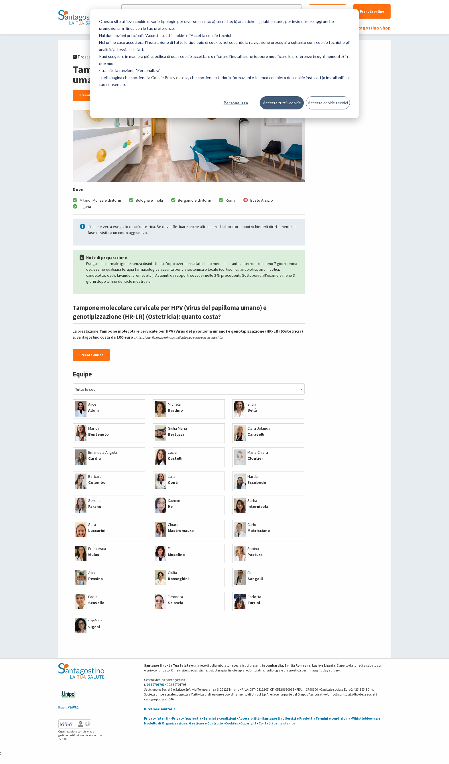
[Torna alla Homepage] (79, 17)
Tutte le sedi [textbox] (86, 389)
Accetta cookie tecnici (328, 102)
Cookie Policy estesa (169, 77)
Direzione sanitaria (160, 709)
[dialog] (224, 63)
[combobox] (189, 389)
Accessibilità (249, 718)
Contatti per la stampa (277, 723)
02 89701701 (155, 684)
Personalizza (236, 102)
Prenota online (372, 11)
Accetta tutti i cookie (282, 102)
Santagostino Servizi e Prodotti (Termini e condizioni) (306, 718)
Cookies (231, 723)
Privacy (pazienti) (186, 718)
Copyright (248, 723)
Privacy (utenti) (157, 718)
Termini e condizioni (219, 718)
